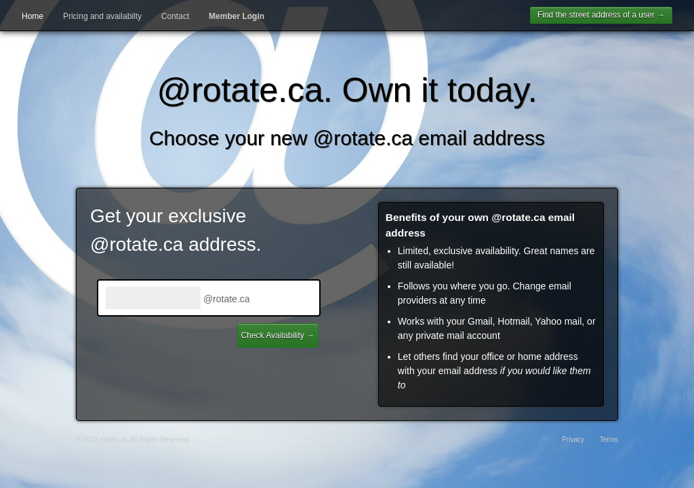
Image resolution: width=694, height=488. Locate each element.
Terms (609, 439)
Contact (175, 16)
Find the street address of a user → (601, 15)
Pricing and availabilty (102, 16)
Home (32, 16)
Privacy (573, 439)
